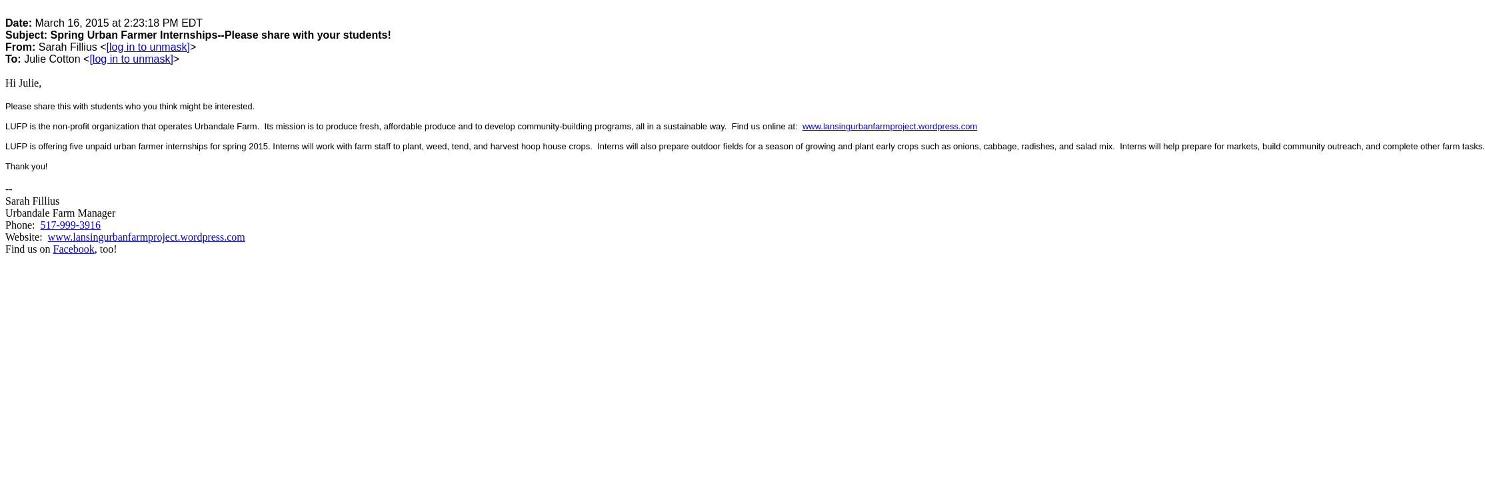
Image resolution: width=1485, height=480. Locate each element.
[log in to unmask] (148, 47)
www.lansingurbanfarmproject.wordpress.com (889, 126)
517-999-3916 (70, 225)
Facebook (74, 249)
